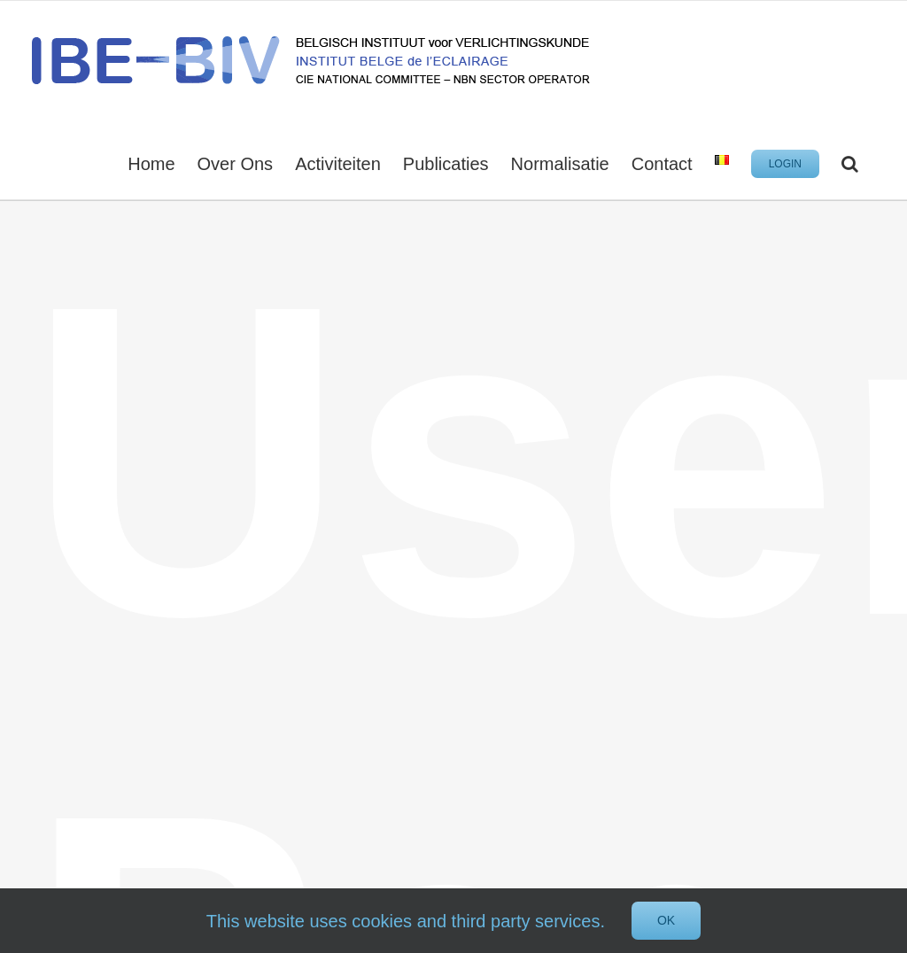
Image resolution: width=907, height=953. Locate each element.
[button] (849, 162)
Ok (666, 920)
